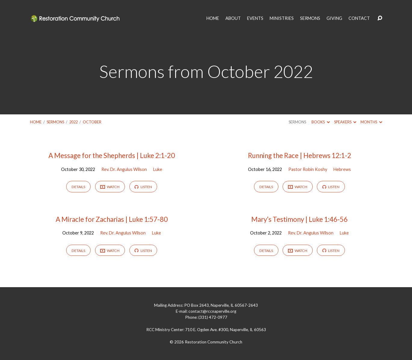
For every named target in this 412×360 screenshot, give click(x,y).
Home (36, 121)
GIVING (334, 18)
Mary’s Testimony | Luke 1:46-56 (299, 219)
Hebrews (342, 169)
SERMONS (310, 18)
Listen (143, 187)
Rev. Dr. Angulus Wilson (124, 169)
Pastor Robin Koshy (307, 169)
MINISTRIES (282, 18)
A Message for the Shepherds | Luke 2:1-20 (111, 155)
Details (78, 187)
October (92, 121)
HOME (212, 18)
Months (371, 121)
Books (320, 121)
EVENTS (255, 18)
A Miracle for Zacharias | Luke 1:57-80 (112, 219)
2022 (73, 121)
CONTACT (359, 18)
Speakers (345, 121)
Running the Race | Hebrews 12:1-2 (299, 155)
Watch (109, 187)
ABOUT (233, 18)
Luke (157, 169)
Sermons (55, 121)
